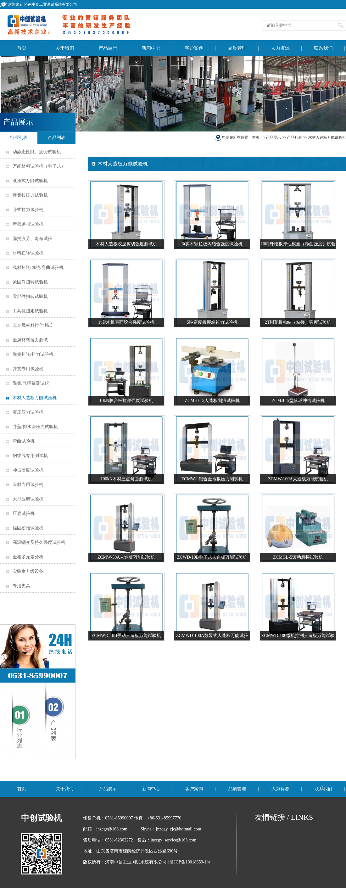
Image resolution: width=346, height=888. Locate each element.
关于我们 (64, 48)
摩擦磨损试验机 (28, 224)
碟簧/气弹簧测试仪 (31, 383)
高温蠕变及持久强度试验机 (39, 542)
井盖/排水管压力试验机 (35, 426)
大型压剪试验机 (28, 499)
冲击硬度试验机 (28, 470)
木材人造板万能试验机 (35, 397)
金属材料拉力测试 (30, 340)
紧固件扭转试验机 (30, 282)
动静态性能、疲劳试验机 (37, 151)
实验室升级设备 (28, 571)
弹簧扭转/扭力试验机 (33, 354)
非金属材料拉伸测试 (32, 325)
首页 (21, 48)
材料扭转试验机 (28, 253)
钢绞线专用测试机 (30, 455)
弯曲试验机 (24, 441)
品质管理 (237, 48)
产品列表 (294, 137)
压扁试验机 (24, 513)
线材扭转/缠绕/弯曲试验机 (38, 267)
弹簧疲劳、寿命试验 (32, 238)
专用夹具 (21, 586)
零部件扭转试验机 (30, 296)
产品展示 (107, 48)
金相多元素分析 (28, 557)
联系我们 (323, 48)
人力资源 (280, 48)
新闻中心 (151, 48)
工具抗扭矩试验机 (30, 311)
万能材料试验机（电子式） (39, 166)
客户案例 (194, 48)
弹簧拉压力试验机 (30, 195)
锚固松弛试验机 (28, 528)
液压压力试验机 (28, 412)
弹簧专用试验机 (28, 368)
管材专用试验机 (28, 484)
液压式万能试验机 (30, 180)
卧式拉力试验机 (28, 209)
